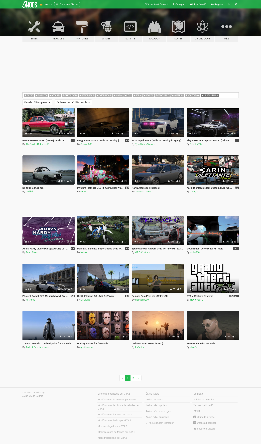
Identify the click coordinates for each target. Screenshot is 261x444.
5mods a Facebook (204, 422)
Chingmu (194, 191)
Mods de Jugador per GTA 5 (112, 426)
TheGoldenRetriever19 (37, 144)
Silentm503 (86, 144)
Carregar (179, 4)
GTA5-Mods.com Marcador (160, 423)
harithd (29, 191)
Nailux (83, 252)
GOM (83, 191)
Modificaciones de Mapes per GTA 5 (116, 432)
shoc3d (193, 347)
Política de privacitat (203, 399)
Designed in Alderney (33, 392)
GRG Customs (142, 252)
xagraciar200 (142, 299)
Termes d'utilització (203, 405)
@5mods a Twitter (204, 417)
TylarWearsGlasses (145, 144)
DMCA (196, 411)
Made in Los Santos (32, 396)
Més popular (73, 102)
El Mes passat (37, 102)
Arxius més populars (156, 405)
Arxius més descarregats (158, 411)
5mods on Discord (204, 428)
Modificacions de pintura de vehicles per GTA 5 (118, 407)
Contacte (198, 393)
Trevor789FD (197, 299)
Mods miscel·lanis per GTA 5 (112, 438)
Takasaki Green (143, 191)
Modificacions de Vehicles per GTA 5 (117, 399)
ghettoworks (86, 347)
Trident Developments (37, 347)
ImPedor (139, 347)
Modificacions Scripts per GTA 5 (114, 420)
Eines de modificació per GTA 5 (114, 393)
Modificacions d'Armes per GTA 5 (115, 414)
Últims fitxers (152, 393)
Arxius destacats (154, 399)
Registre (217, 4)
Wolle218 (195, 252)
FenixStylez (32, 252)
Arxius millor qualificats (157, 417)
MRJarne (30, 299)
